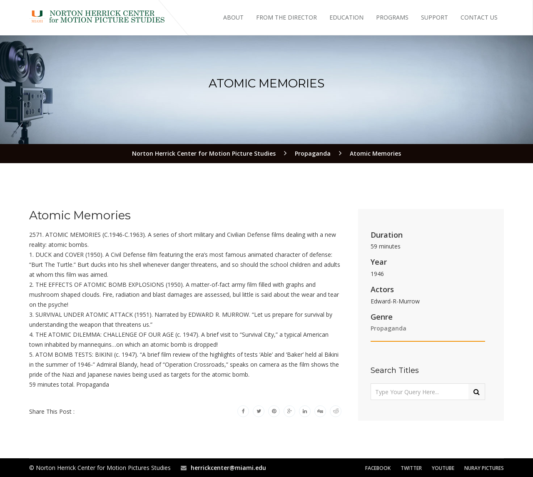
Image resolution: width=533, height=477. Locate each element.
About (233, 17)
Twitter (411, 468)
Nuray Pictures (484, 468)
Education (346, 17)
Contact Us (479, 17)
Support (434, 17)
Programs (392, 17)
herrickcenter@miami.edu (228, 468)
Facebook (378, 468)
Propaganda (388, 328)
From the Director (286, 17)
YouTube (443, 468)
